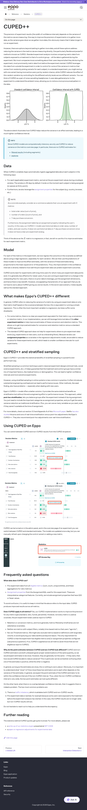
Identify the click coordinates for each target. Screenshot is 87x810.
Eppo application (10, 774)
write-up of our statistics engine (21, 726)
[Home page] (6, 14)
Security (7, 794)
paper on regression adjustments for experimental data (30, 729)
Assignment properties (16, 592)
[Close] (85, 2)
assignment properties (44, 189)
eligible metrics (36, 586)
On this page (10, 20)
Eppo (6, 767)
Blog (5, 770)
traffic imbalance (22, 692)
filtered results (17, 152)
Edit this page (10, 738)
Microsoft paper (59, 411)
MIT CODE (49, 726)
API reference (9, 791)
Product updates (10, 778)
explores (14, 156)
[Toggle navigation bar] (5, 7)
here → (79, 2)
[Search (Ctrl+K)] (81, 7)
